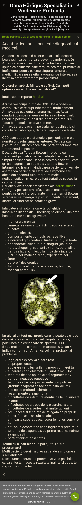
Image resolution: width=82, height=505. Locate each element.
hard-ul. (38, 97)
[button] (78, 37)
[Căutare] (78, 5)
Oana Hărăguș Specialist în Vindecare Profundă (41, 8)
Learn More (36, 501)
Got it (51, 501)
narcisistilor (64, 186)
